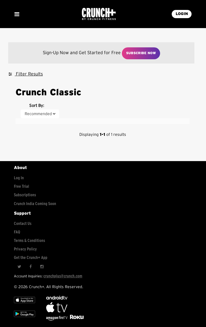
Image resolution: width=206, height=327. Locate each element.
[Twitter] (19, 267)
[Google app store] (24, 318)
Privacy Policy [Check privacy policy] (25, 249)
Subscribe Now (141, 53)
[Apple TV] (24, 304)
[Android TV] (56, 298)
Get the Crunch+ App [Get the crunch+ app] (30, 258)
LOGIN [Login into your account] (182, 14)
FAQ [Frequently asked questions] (17, 232)
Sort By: (36, 106)
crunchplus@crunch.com (62, 276)
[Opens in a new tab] (57, 319)
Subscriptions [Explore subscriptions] (25, 195)
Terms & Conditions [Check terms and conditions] (29, 241)
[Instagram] (42, 267)
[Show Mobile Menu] (16, 14)
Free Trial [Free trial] (21, 186)
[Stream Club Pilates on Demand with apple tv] (76, 319)
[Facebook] (30, 267)
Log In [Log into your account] (19, 178)
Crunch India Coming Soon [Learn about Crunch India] (35, 204)
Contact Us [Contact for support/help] (22, 223)
